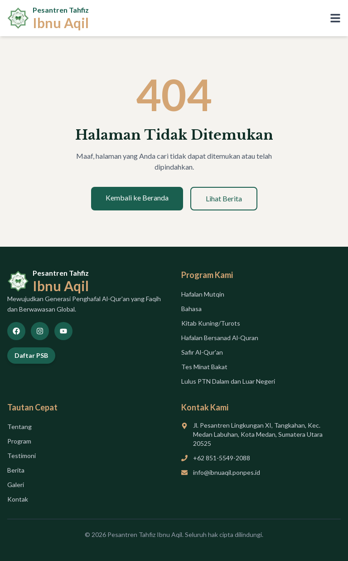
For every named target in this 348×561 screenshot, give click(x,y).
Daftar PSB (31, 355)
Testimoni (21, 455)
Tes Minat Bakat (204, 367)
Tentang (19, 426)
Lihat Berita (224, 198)
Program (19, 441)
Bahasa (191, 308)
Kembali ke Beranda (137, 197)
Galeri (15, 484)
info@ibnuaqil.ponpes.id (226, 472)
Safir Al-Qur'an (202, 352)
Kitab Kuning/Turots (210, 323)
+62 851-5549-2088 (221, 458)
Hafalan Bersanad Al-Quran (219, 337)
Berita (15, 470)
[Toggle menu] (335, 18)
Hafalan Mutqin (202, 294)
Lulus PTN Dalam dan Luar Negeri (228, 381)
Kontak (17, 499)
